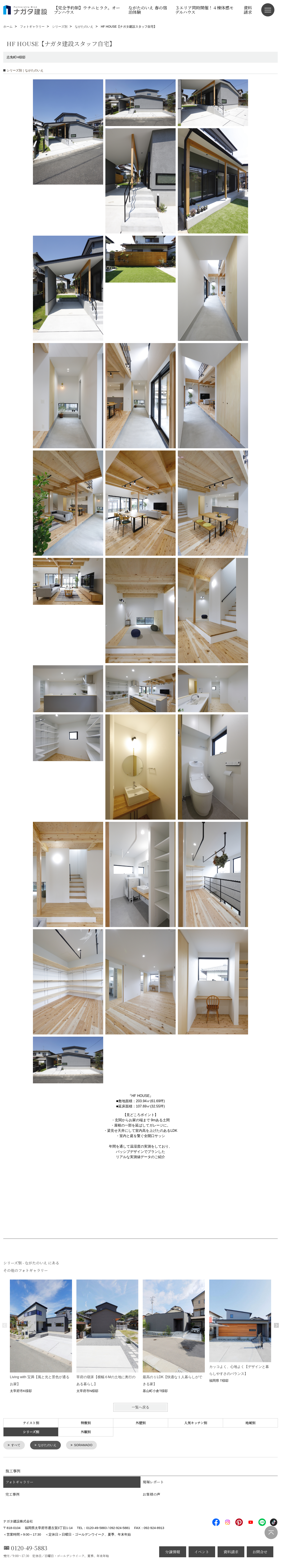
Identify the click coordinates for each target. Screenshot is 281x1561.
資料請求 (248, 10)
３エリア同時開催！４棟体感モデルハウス (204, 10)
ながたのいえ (49, 1445)
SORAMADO (86, 1445)
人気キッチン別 (195, 1422)
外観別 (86, 1431)
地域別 (250, 1422)
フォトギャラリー (19, 1482)
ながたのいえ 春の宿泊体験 (147, 10)
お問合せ (259, 1551)
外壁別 (141, 1422)
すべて (16, 1445)
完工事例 (12, 1494)
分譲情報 (172, 1551)
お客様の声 (151, 1494)
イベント (201, 1551)
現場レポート (153, 1482)
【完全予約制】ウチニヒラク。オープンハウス (87, 10)
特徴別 (86, 1422)
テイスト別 (31, 1422)
